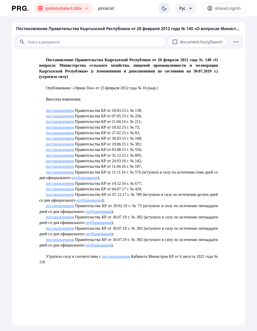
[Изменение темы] (164, 8)
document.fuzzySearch (201, 42)
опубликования (84, 178)
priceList (106, 8)
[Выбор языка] (186, 8)
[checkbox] (175, 42)
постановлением (60, 110)
